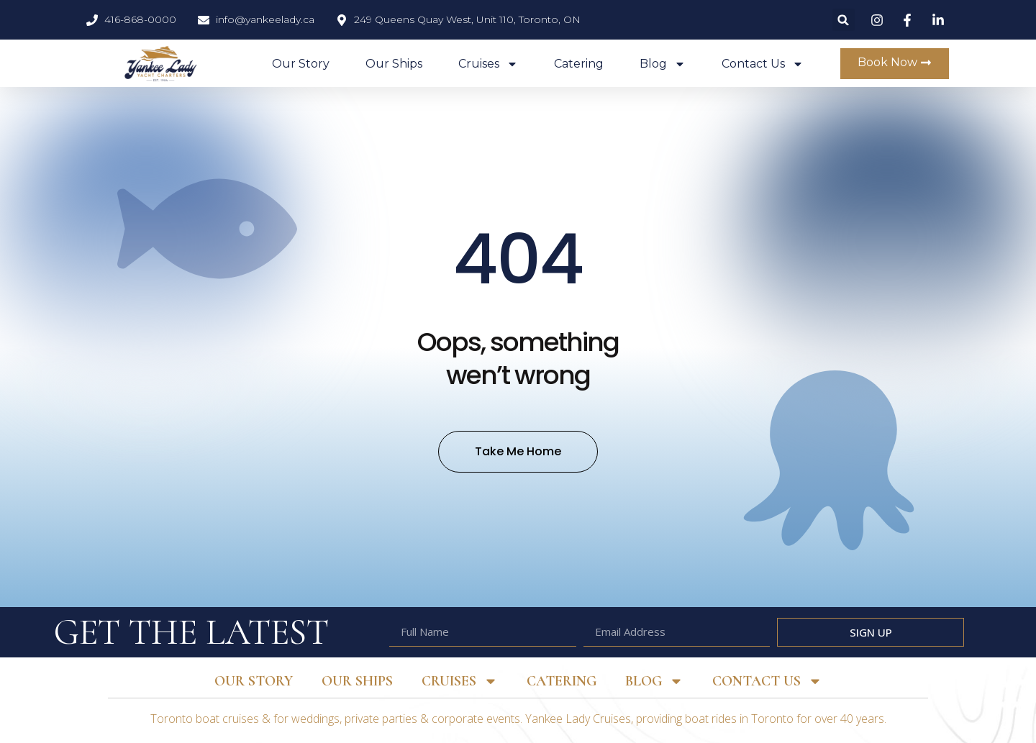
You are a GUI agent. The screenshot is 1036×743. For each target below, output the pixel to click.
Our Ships (393, 63)
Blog (663, 64)
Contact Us (763, 64)
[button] (843, 20)
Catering (579, 63)
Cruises (488, 64)
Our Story (301, 63)
